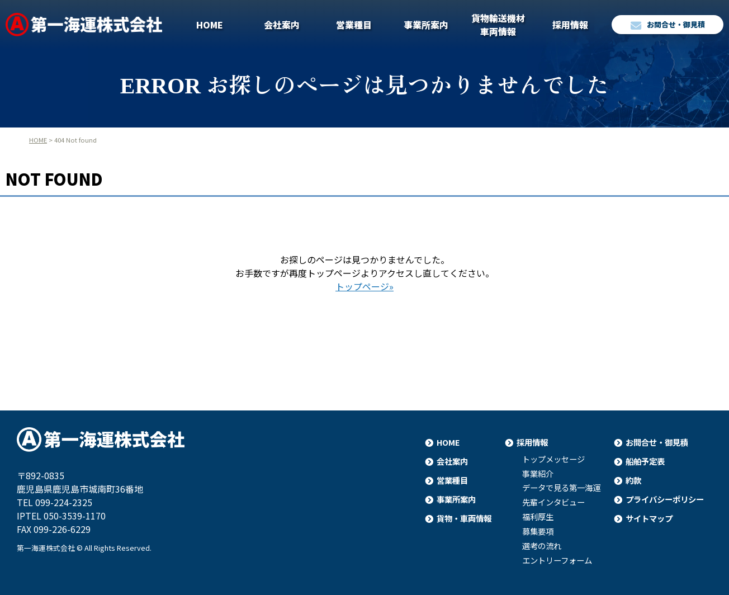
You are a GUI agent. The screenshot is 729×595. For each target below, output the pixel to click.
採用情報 (570, 24)
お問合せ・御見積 (668, 25)
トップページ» (364, 286)
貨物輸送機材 (498, 24)
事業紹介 (537, 473)
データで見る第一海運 (561, 487)
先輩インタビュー (553, 502)
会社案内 (282, 24)
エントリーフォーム (557, 560)
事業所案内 (426, 24)
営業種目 (354, 24)
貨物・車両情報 (464, 518)
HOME (209, 24)
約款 (633, 480)
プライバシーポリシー (665, 499)
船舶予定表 (645, 461)
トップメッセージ (553, 459)
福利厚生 (537, 516)
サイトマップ (649, 518)
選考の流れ (541, 545)
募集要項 (537, 531)
